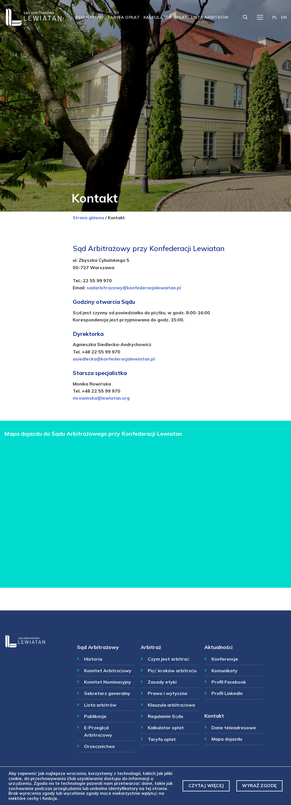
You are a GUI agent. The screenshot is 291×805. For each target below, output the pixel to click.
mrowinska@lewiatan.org (101, 398)
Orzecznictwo (99, 746)
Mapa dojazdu (226, 739)
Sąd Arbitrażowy (98, 647)
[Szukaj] (245, 17)
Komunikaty (224, 670)
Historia (93, 659)
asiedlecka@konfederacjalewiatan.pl (114, 359)
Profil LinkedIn (227, 693)
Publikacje (95, 716)
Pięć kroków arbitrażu (172, 670)
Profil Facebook (228, 682)
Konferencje (224, 659)
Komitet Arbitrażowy (107, 670)
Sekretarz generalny (107, 693)
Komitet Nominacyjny (107, 682)
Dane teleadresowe (233, 727)
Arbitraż (151, 647)
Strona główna (88, 217)
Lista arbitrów (209, 17)
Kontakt (214, 716)
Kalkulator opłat (165, 17)
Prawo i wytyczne (167, 693)
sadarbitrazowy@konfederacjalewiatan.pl (134, 287)
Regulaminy (90, 17)
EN (284, 17)
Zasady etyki (162, 682)
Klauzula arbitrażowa (171, 705)
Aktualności (218, 647)
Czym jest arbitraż (168, 659)
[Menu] (260, 17)
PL (274, 17)
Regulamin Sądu (165, 716)
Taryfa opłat (123, 17)
